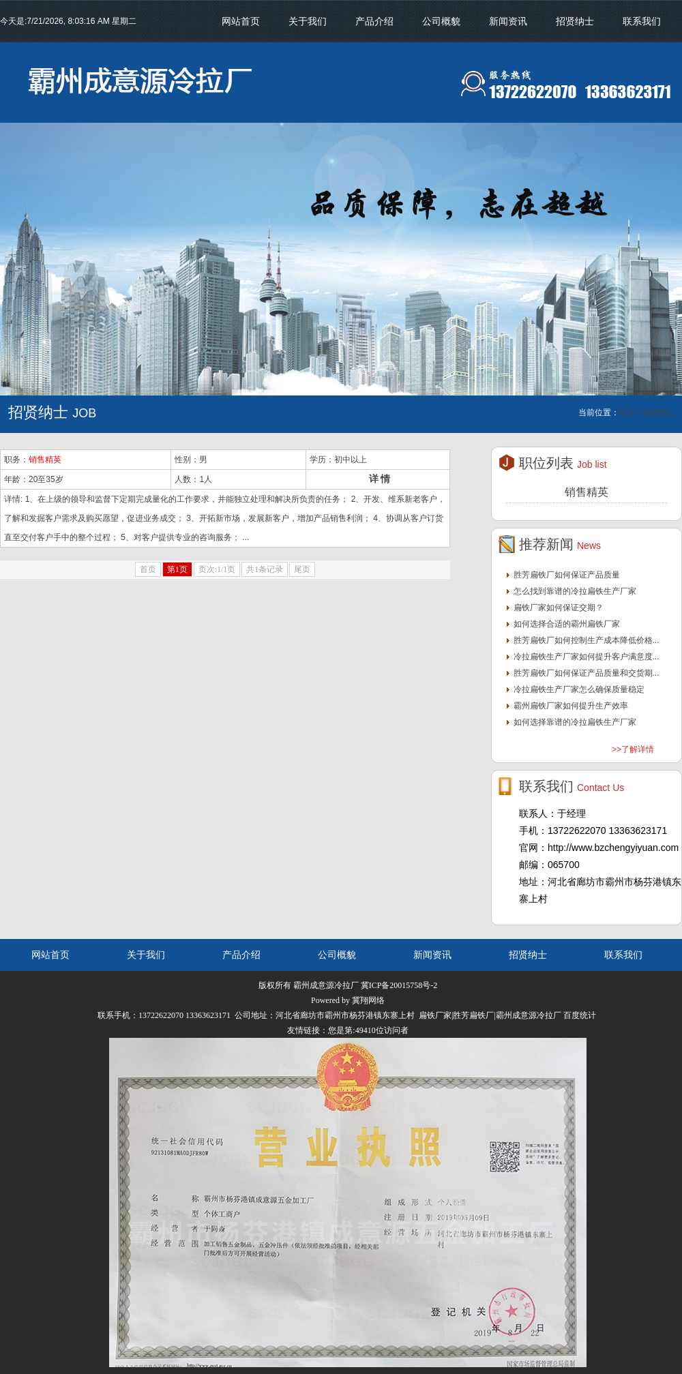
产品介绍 (374, 21)
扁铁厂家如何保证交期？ (559, 607)
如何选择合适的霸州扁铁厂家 (567, 624)
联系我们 (642, 21)
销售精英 (45, 459)
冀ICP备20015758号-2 (399, 985)
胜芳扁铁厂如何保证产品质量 (567, 575)
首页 (148, 569)
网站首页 (241, 21)
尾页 (302, 569)
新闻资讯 (508, 21)
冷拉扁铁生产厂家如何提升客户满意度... (586, 656)
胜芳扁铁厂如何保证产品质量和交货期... (586, 673)
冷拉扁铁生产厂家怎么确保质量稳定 (579, 689)
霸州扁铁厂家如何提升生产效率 (571, 706)
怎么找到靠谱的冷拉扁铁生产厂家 (575, 591)
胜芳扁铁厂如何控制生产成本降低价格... (586, 640)
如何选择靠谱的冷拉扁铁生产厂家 (575, 722)
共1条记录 (264, 569)
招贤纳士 (575, 21)
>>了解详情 (633, 749)
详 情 (380, 479)
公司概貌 (441, 21)
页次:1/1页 (217, 569)
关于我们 (307, 21)
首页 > (630, 412)
